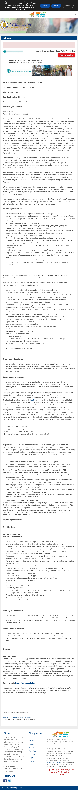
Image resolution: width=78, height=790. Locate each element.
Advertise (32, 751)
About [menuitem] (31, 744)
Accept (45, 6)
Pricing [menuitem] (31, 747)
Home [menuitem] (31, 737)
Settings (67, 6)
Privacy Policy (26, 4)
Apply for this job (66, 55)
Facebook (5, 780)
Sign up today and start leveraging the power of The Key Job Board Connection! (61, 772)
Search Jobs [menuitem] (33, 740)
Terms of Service (13, 4)
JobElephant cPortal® (53, 762)
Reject (56, 6)
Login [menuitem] (31, 758)
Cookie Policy (19, 8)
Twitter (9, 780)
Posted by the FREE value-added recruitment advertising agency (17, 717)
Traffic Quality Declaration (25, 8)
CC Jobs (16, 788)
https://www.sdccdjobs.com (26, 683)
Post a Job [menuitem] (32, 761)
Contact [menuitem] (32, 754)
